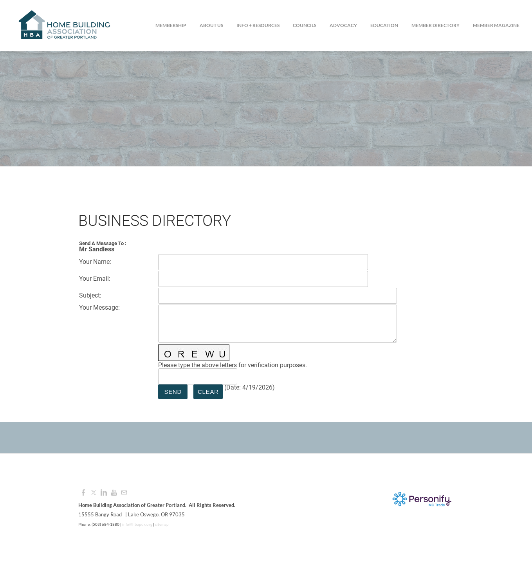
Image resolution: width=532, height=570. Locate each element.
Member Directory (435, 25)
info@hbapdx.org (136, 524)
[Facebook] (83, 492)
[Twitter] (93, 492)
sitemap (162, 524)
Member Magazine (496, 25)
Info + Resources (258, 25)
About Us (211, 25)
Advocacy (343, 25)
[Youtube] (114, 492)
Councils (304, 25)
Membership (170, 25)
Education (384, 25)
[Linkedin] (104, 492)
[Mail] (124, 492)
